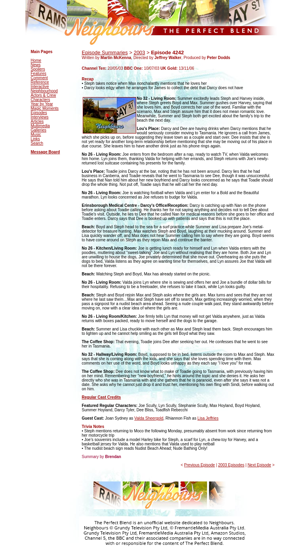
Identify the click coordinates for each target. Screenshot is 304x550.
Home (36, 60)
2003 (139, 52)
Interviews (40, 117)
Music (36, 134)
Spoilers (38, 69)
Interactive (40, 86)
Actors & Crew (43, 95)
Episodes (39, 113)
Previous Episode (199, 465)
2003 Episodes (231, 465)
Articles (37, 121)
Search (37, 143)
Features (38, 73)
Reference (40, 82)
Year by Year (42, 104)
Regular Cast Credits (101, 397)
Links (35, 139)
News (36, 65)
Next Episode (259, 465)
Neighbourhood (44, 91)
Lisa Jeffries (208, 418)
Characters (40, 99)
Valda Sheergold (148, 418)
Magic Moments (45, 108)
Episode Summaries (105, 52)
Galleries (38, 130)
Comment (39, 78)
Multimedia (40, 126)
